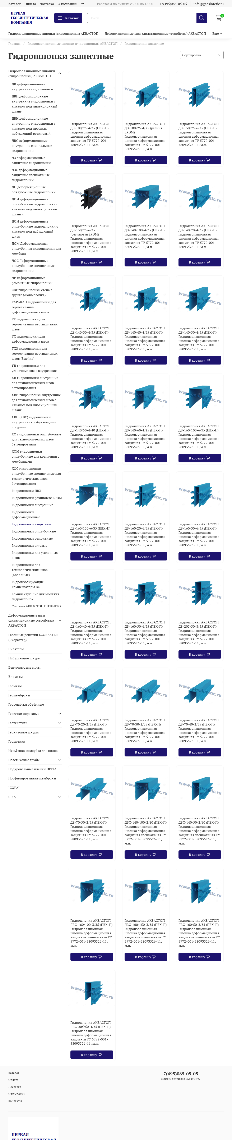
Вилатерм (16, 649)
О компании (67, 3)
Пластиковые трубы (24, 759)
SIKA (12, 797)
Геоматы (15, 686)
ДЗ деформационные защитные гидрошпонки (31, 160)
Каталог (14, 3)
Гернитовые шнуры (23, 732)
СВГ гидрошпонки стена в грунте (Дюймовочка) (32, 292)
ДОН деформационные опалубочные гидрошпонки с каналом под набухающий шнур (35, 229)
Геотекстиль (17, 722)
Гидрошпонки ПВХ (26, 490)
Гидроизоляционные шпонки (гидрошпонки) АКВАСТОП (53, 33)
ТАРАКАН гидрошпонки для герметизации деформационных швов (34, 307)
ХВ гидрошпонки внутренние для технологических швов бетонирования (35, 382)
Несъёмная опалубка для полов (32, 750)
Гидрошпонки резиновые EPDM (37, 497)
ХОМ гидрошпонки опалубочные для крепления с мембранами (35, 456)
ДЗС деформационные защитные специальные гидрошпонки (31, 175)
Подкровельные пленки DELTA (32, 769)
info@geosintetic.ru (209, 3)
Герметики (16, 741)
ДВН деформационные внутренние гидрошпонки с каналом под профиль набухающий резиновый (33, 126)
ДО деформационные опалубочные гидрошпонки (34, 189)
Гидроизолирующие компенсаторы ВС (28, 584)
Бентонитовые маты (24, 667)
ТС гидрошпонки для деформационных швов (30, 339)
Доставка (47, 3)
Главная (14, 43)
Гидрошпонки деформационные (26, 514)
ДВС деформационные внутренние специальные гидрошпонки (32, 145)
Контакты (15, 1101)
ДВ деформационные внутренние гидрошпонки (32, 86)
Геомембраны (19, 695)
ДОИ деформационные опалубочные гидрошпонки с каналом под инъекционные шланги (35, 206)
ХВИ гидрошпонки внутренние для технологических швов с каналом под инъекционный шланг (36, 402)
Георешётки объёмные (26, 704)
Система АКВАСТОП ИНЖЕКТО (36, 606)
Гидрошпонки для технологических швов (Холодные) (29, 569)
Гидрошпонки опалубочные (34, 531)
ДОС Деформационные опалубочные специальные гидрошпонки (33, 265)
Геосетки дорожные (23, 713)
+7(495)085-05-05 (173, 3)
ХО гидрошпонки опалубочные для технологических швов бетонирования (36, 439)
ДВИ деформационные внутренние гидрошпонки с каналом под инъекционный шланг (34, 104)
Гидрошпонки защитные (31, 524)
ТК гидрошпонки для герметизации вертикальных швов (34, 324)
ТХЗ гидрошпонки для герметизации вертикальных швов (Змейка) (34, 353)
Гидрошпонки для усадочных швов (35, 555)
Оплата (30, 3)
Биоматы (15, 676)
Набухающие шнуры (24, 658)
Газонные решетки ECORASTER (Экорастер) (33, 637)
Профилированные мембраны (32, 778)
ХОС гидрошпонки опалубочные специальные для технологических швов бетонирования (36, 476)
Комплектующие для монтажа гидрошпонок (35, 596)
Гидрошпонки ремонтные (32, 538)
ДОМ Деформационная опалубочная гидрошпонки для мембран (36, 248)
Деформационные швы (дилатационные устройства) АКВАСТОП (155, 33)
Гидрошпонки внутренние (32, 505)
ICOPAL (14, 787)
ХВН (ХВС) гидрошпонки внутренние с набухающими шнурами (34, 422)
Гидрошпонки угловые (29, 545)
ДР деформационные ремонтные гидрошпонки (32, 280)
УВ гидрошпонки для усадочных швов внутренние (34, 368)
